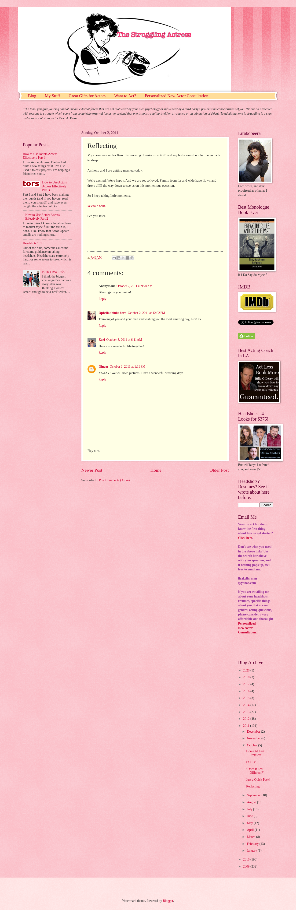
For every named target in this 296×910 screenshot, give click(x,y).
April (251, 830)
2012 (246, 718)
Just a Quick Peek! (258, 779)
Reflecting (252, 786)
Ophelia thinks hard (113, 313)
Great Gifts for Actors (87, 96)
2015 (246, 698)
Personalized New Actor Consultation (176, 96)
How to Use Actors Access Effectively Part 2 (42, 217)
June (250, 816)
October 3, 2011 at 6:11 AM (124, 339)
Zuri (102, 339)
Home (155, 470)
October (252, 745)
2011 (246, 725)
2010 (246, 859)
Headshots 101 (32, 243)
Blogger (168, 901)
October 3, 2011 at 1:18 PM (127, 366)
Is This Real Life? (53, 272)
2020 (246, 670)
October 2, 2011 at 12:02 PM (146, 313)
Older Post (219, 470)
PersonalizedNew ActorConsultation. (247, 628)
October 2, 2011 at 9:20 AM (134, 286)
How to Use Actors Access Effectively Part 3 (54, 186)
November (254, 738)
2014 (246, 705)
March (251, 837)
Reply (102, 299)
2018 (246, 677)
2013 (246, 712)
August (252, 802)
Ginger (103, 366)
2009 (246, 866)
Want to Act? (125, 96)
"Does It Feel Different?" (255, 771)
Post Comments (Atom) (114, 480)
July (250, 809)
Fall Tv (251, 762)
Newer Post (91, 470)
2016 (246, 691)
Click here (245, 538)
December (254, 731)
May (250, 823)
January (252, 850)
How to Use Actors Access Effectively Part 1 (40, 156)
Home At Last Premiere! (255, 753)
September (254, 795)
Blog (32, 96)
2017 (246, 684)
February (253, 844)
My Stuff (52, 96)
